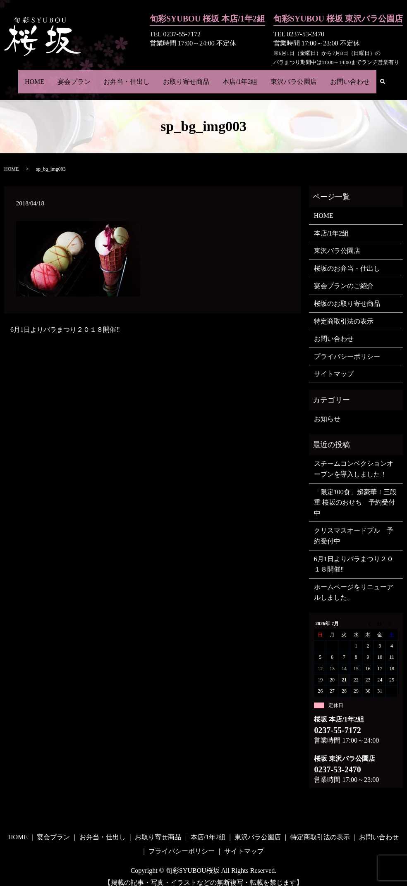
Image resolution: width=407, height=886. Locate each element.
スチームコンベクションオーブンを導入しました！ (353, 460)
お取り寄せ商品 (186, 76)
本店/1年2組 (237, 76)
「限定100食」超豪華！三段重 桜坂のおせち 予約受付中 (355, 493)
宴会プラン (79, 76)
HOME (42, 76)
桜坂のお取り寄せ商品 (347, 294)
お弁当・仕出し (129, 76)
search (377, 77)
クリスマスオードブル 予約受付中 (353, 527)
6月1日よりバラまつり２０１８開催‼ (65, 320)
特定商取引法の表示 (343, 312)
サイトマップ (334, 364)
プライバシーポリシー (347, 347)
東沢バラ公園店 (289, 76)
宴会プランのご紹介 (343, 276)
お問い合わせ (342, 76)
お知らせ (327, 409)
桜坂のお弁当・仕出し (347, 259)
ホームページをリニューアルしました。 (353, 583)
